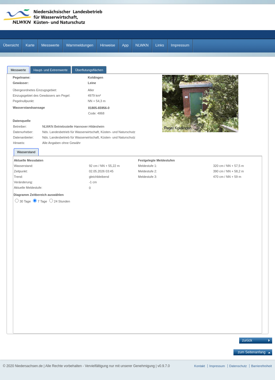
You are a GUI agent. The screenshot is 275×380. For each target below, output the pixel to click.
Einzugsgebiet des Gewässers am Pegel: (42, 95)
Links (159, 45)
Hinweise (107, 45)
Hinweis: (19, 143)
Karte (29, 45)
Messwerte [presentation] (18, 70)
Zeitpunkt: (21, 171)
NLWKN (142, 45)
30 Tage (25, 201)
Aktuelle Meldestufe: (28, 187)
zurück (247, 340)
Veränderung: (23, 182)
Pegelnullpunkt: (24, 101)
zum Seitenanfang (252, 352)
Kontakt (199, 366)
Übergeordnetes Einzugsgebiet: (35, 90)
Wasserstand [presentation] (26, 152)
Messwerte (50, 45)
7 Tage (42, 201)
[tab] (18, 69)
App (125, 45)
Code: (92, 113)
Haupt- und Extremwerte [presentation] (51, 70)
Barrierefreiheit (261, 366)
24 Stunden (62, 201)
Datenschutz (238, 366)
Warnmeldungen (79, 45)
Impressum (180, 45)
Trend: (18, 176)
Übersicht (11, 45)
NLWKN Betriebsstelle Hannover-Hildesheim (73, 126)
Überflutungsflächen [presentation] (89, 70)
